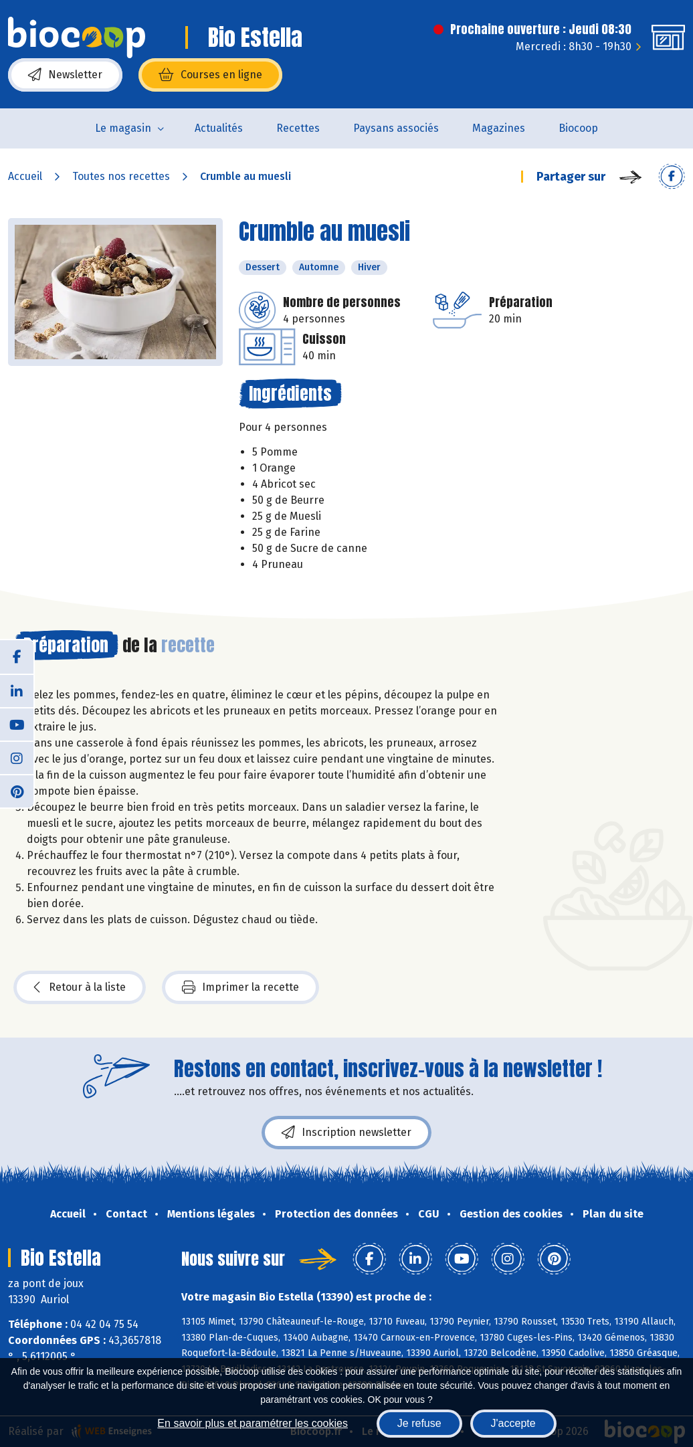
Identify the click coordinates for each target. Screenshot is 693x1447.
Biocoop (578, 128)
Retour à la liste (79, 987)
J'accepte (513, 1423)
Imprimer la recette (240, 987)
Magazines (498, 128)
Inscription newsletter (346, 1132)
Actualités (219, 128)
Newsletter (65, 75)
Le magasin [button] (123, 128)
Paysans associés (396, 128)
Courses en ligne (210, 75)
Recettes (298, 128)
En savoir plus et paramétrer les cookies (252, 1423)
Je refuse (419, 1423)
